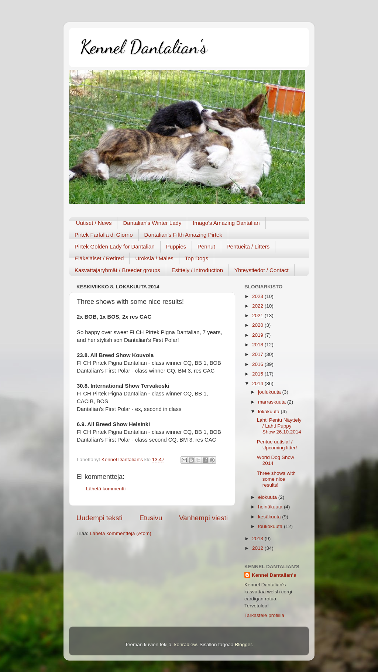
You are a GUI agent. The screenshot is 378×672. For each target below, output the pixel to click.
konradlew (185, 644)
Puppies (176, 246)
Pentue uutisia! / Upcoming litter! (277, 444)
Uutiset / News (94, 223)
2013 (258, 538)
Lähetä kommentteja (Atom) (120, 533)
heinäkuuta (271, 507)
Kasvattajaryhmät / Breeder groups (117, 270)
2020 (258, 325)
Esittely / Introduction (197, 270)
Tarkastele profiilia (264, 615)
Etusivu (151, 518)
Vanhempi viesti (203, 518)
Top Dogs (196, 258)
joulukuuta (270, 392)
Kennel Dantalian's (143, 47)
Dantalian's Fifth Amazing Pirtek (183, 235)
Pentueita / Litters (248, 246)
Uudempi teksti (99, 518)
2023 (258, 296)
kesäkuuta (270, 517)
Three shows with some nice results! (276, 479)
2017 (258, 354)
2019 (258, 335)
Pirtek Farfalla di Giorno (104, 235)
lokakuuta (269, 411)
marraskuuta (272, 402)
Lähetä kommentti (106, 488)
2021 (258, 315)
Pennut (206, 246)
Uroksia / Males (154, 258)
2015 (258, 374)
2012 (258, 548)
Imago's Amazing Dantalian (226, 223)
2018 (258, 344)
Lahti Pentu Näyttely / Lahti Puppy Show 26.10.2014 (279, 426)
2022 (258, 306)
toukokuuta (271, 526)
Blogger (243, 644)
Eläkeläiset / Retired (99, 258)
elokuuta (268, 497)
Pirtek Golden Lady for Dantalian (115, 246)
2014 (258, 383)
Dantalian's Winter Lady (152, 223)
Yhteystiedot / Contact (261, 270)
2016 (258, 364)
